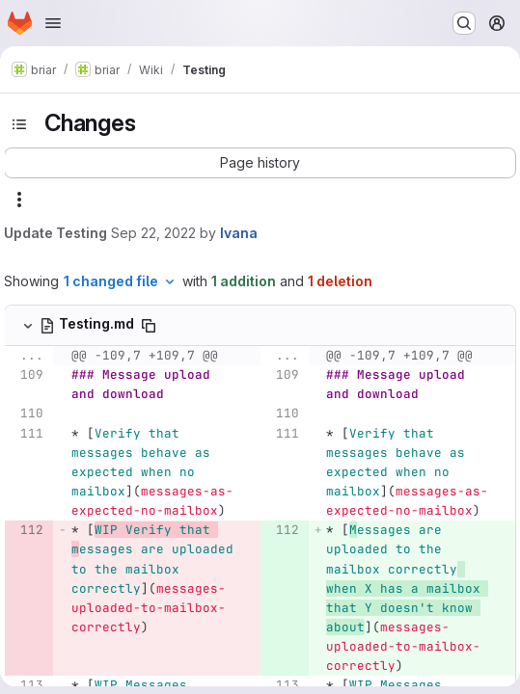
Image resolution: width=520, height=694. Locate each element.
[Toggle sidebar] (19, 124)
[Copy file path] (148, 325)
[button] (260, 162)
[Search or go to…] (464, 23)
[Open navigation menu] (53, 23)
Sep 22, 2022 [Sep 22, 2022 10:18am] (153, 233)
